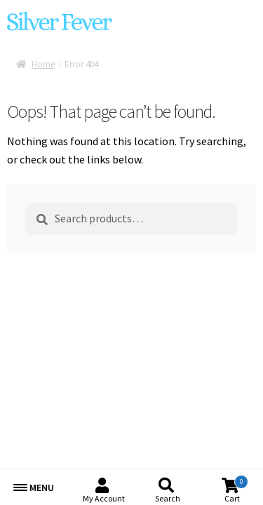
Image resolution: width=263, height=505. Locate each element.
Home (43, 64)
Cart (236, 489)
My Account (104, 498)
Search (167, 498)
